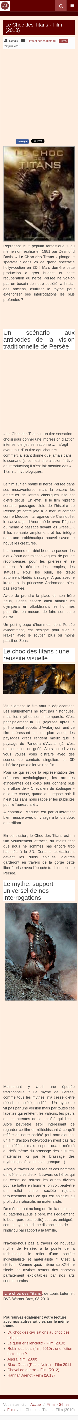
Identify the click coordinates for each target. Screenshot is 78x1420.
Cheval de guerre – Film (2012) (33, 1370)
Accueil (36, 1404)
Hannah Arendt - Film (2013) (31, 1375)
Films (11, 1410)
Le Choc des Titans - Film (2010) (33, 27)
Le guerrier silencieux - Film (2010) (36, 1343)
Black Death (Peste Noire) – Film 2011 (39, 1365)
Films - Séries (58, 1404)
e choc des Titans (25, 1293)
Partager (22, 141)
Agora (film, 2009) (22, 1359)
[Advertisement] (39, 93)
